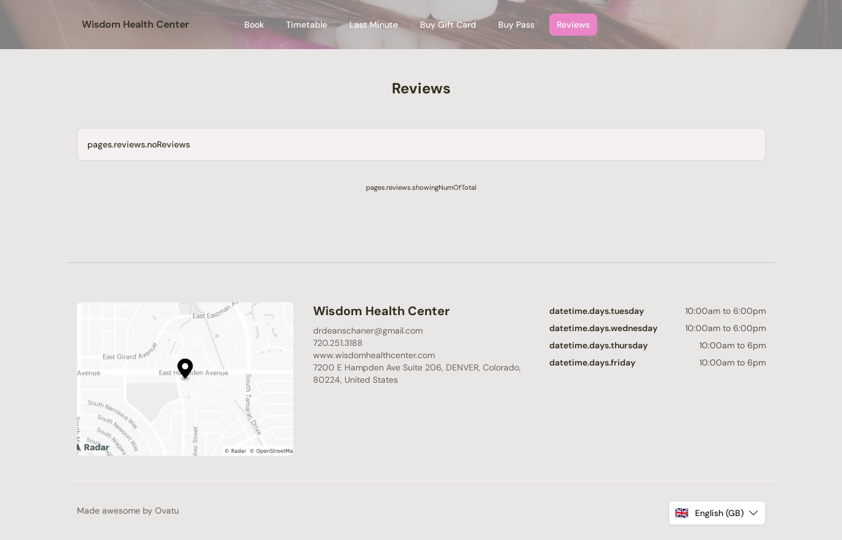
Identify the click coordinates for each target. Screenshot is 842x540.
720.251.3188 (338, 342)
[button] (717, 513)
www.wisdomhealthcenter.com (374, 355)
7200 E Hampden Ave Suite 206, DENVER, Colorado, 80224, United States (417, 373)
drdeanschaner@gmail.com (368, 330)
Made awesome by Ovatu (128, 510)
